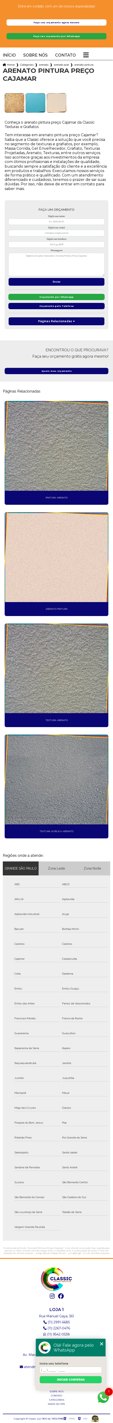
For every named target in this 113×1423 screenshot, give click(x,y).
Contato (65, 55)
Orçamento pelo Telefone (56, 306)
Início (9, 55)
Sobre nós (35, 55)
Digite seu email (56, 228)
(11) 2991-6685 (56, 1322)
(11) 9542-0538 (56, 1334)
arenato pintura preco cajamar (83, 64)
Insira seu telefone (54, 1363)
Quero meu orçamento (56, 371)
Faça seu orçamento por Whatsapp (56, 36)
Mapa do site (56, 1404)
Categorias (26, 64)
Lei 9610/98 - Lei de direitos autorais (88, 1253)
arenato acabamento (61, 64)
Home (11, 64)
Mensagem (56, 250)
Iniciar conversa (71, 1379)
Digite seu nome (56, 216)
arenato (43, 64)
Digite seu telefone (56, 239)
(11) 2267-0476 (56, 1328)
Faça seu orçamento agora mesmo (56, 22)
